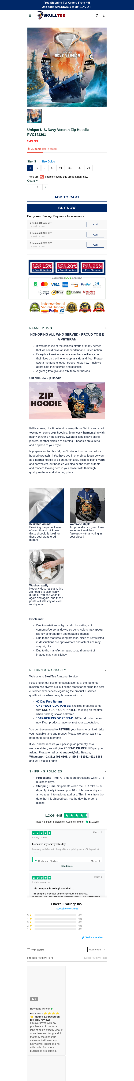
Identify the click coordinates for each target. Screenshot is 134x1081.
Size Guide (48, 161)
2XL (60, 168)
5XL (88, 168)
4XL (79, 168)
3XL (70, 168)
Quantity (32, 180)
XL (52, 168)
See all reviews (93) (67, 908)
